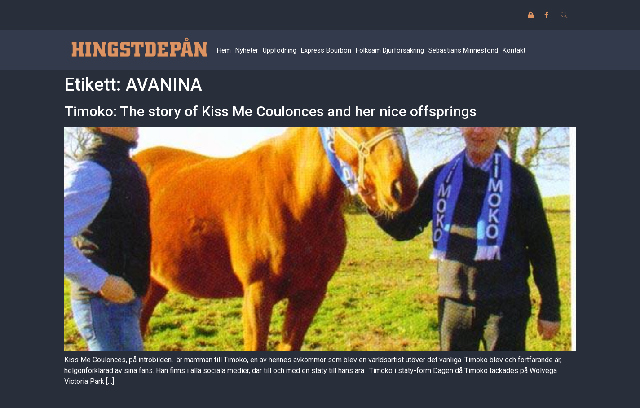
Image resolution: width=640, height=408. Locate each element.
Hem (224, 50)
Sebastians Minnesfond (463, 50)
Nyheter (246, 50)
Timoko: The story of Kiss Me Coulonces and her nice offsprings (270, 111)
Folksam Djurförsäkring (390, 50)
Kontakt (514, 50)
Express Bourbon (326, 50)
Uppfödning (279, 50)
